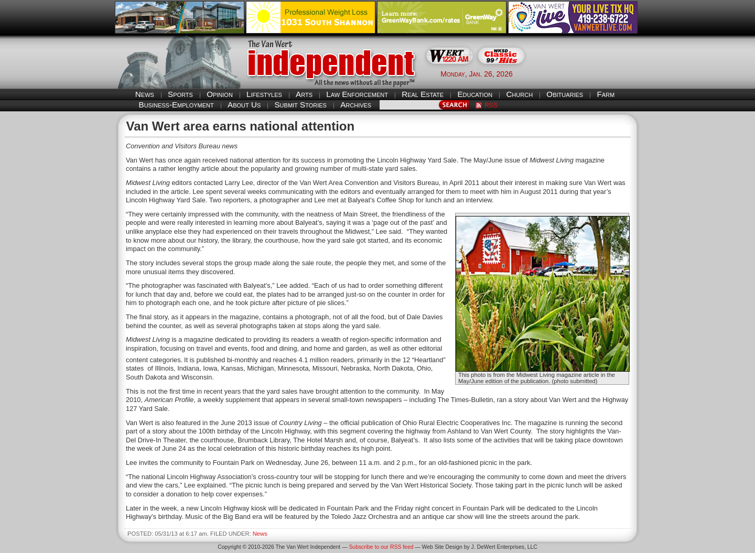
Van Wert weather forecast (587, 73)
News (144, 94)
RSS (491, 105)
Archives (355, 104)
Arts (304, 94)
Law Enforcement (357, 94)
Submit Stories (300, 104)
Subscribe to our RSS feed (381, 547)
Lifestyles (264, 94)
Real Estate (423, 94)
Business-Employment (176, 104)
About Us (244, 104)
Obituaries (564, 94)
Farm (605, 94)
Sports (180, 94)
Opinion (220, 94)
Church (519, 94)
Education (474, 94)
